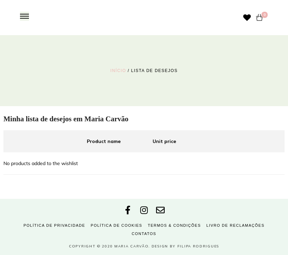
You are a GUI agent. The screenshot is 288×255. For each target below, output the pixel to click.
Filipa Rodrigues (198, 246)
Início (118, 70)
